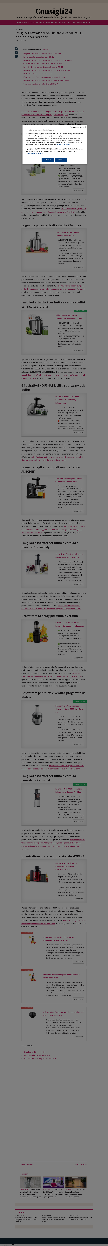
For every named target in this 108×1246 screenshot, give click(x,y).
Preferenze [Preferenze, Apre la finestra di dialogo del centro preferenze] (47, 159)
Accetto (60, 159)
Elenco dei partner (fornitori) (34, 153)
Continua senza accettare (78, 127)
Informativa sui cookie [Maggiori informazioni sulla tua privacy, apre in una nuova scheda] (63, 144)
